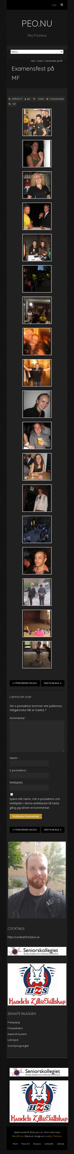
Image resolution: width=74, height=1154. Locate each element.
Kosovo (37, 1143)
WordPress (17, 1136)
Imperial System (17, 1034)
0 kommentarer (57, 98)
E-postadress (19, 770)
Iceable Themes (53, 1136)
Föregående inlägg (25, 683)
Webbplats (16, 782)
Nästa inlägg (52, 683)
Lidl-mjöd (13, 1040)
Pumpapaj (14, 1022)
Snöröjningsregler (18, 1046)
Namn (15, 758)
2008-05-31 (17, 98)
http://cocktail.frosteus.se (24, 937)
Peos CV (25, 1143)
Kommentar (18, 718)
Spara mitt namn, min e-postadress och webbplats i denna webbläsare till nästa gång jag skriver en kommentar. (35, 803)
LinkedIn (48, 1143)
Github (60, 1143)
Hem (33, 61)
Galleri (40, 61)
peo (28, 98)
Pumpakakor (15, 1028)
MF (14, 104)
